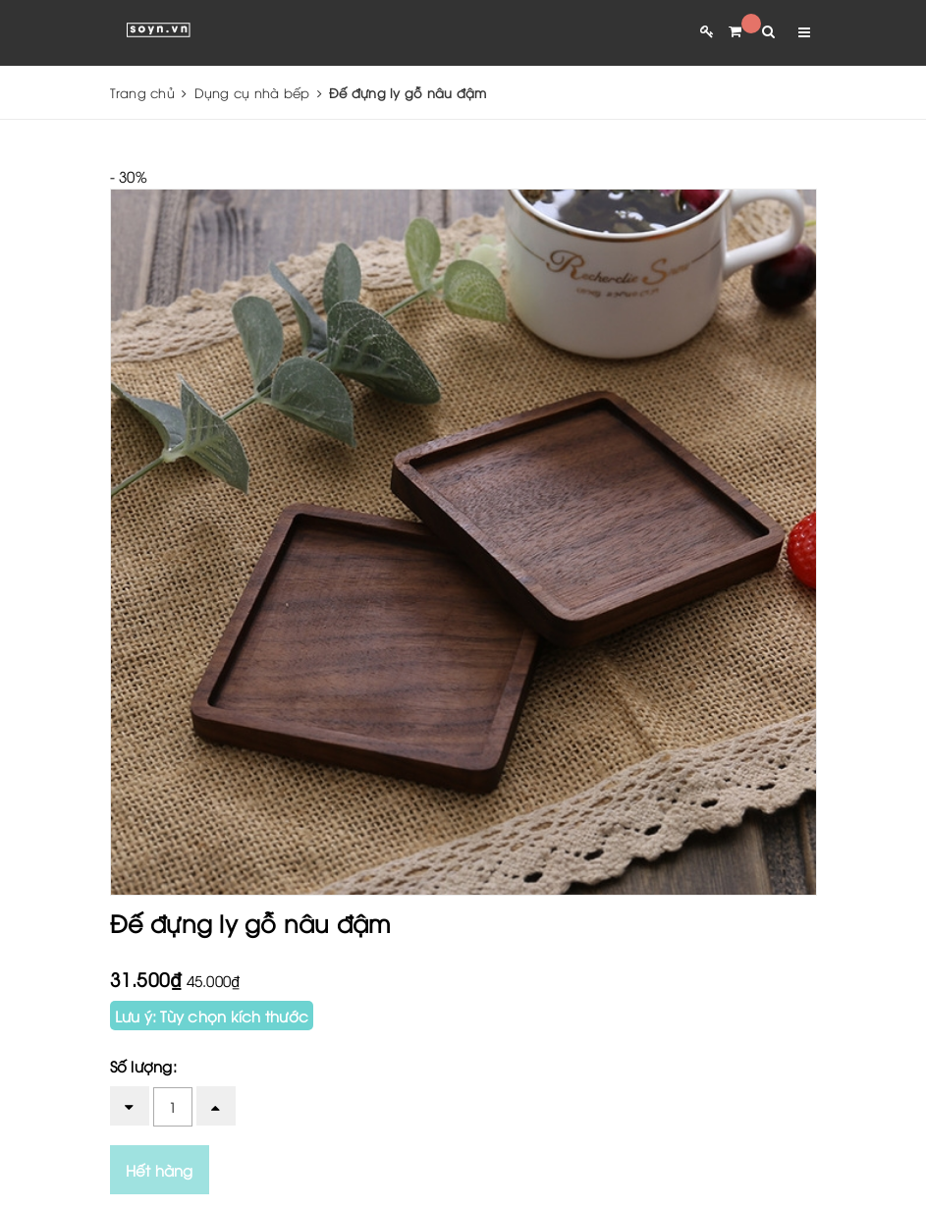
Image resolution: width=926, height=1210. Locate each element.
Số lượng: (143, 1065)
